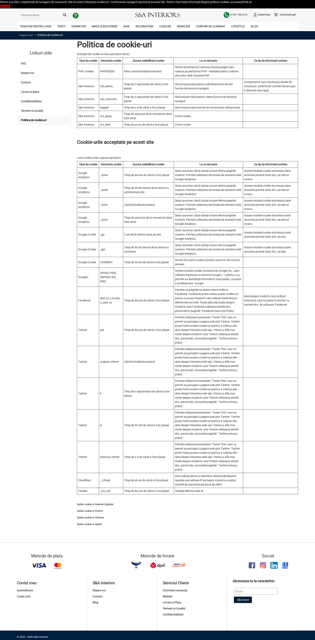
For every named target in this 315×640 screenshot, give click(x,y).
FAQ (23, 63)
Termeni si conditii (32, 110)
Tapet (61, 26)
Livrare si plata (30, 91)
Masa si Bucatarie (105, 26)
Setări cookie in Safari (89, 524)
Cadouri (165, 26)
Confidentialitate (31, 101)
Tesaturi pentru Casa (35, 26)
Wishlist (167, 596)
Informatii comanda (175, 590)
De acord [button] (5, 6)
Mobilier (183, 26)
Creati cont (24, 596)
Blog (254, 26)
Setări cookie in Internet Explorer (95, 504)
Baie (127, 26)
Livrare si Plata (172, 602)
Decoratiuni (144, 26)
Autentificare (25, 590)
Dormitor (79, 26)
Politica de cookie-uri (33, 120)
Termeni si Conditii (174, 608)
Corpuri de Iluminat (210, 26)
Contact (26, 82)
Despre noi (27, 73)
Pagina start (26, 35)
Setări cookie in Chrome (90, 517)
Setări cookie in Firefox (90, 510)
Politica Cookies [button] (262, 2)
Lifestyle (238, 26)
